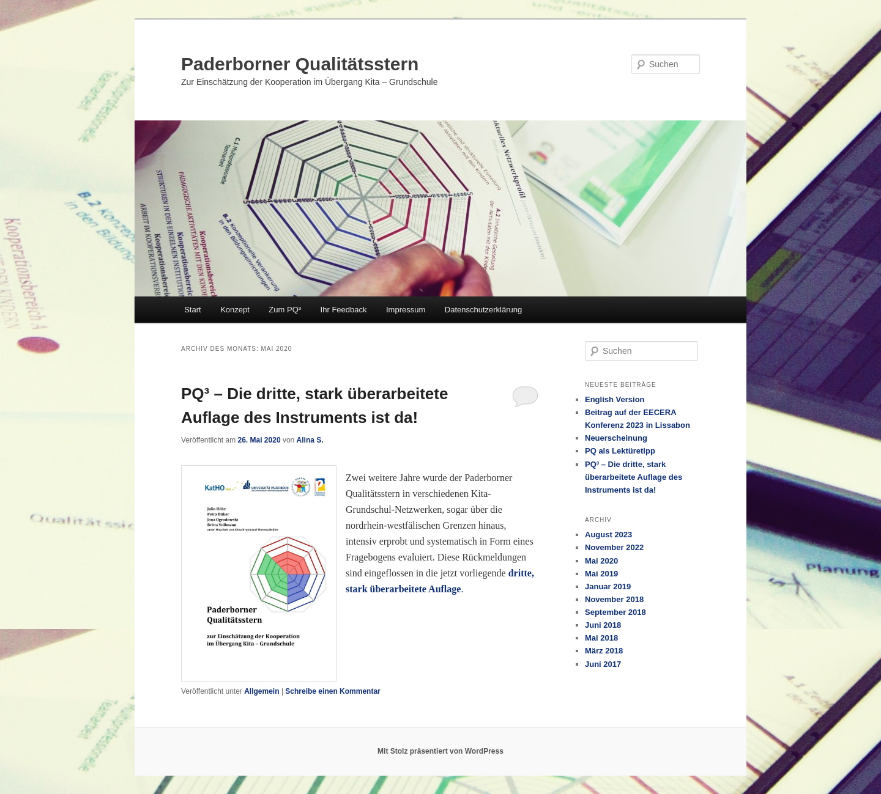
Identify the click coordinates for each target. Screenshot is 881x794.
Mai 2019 (601, 573)
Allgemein (261, 691)
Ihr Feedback (344, 309)
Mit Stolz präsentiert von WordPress (440, 751)
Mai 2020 (601, 560)
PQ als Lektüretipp (620, 450)
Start (192, 309)
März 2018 (604, 650)
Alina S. (310, 440)
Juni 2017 (603, 664)
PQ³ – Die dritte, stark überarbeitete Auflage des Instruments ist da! (633, 477)
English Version (615, 399)
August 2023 (608, 534)
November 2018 (614, 599)
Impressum (405, 309)
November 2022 (614, 547)
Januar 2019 (608, 586)
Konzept (235, 309)
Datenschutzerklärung (483, 309)
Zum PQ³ (285, 309)
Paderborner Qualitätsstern (299, 64)
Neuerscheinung (616, 438)
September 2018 (615, 612)
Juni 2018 (603, 625)
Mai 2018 (601, 637)
